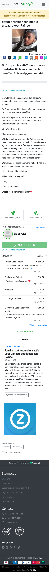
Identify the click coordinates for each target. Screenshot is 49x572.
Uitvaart (6, 447)
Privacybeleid (8, 497)
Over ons (6, 479)
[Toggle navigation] (43, 4)
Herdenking (17, 447)
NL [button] (7, 4)
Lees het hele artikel (16, 395)
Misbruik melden (11, 452)
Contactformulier (11, 518)
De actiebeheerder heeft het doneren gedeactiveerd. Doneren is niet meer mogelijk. (24, 14)
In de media (7, 483)
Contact (40, 228)
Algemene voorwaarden (13, 492)
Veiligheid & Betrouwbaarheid (15, 488)
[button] (4, 58)
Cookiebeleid (8, 501)
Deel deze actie (25, 331)
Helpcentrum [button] (9, 522)
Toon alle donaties (37, 325)
